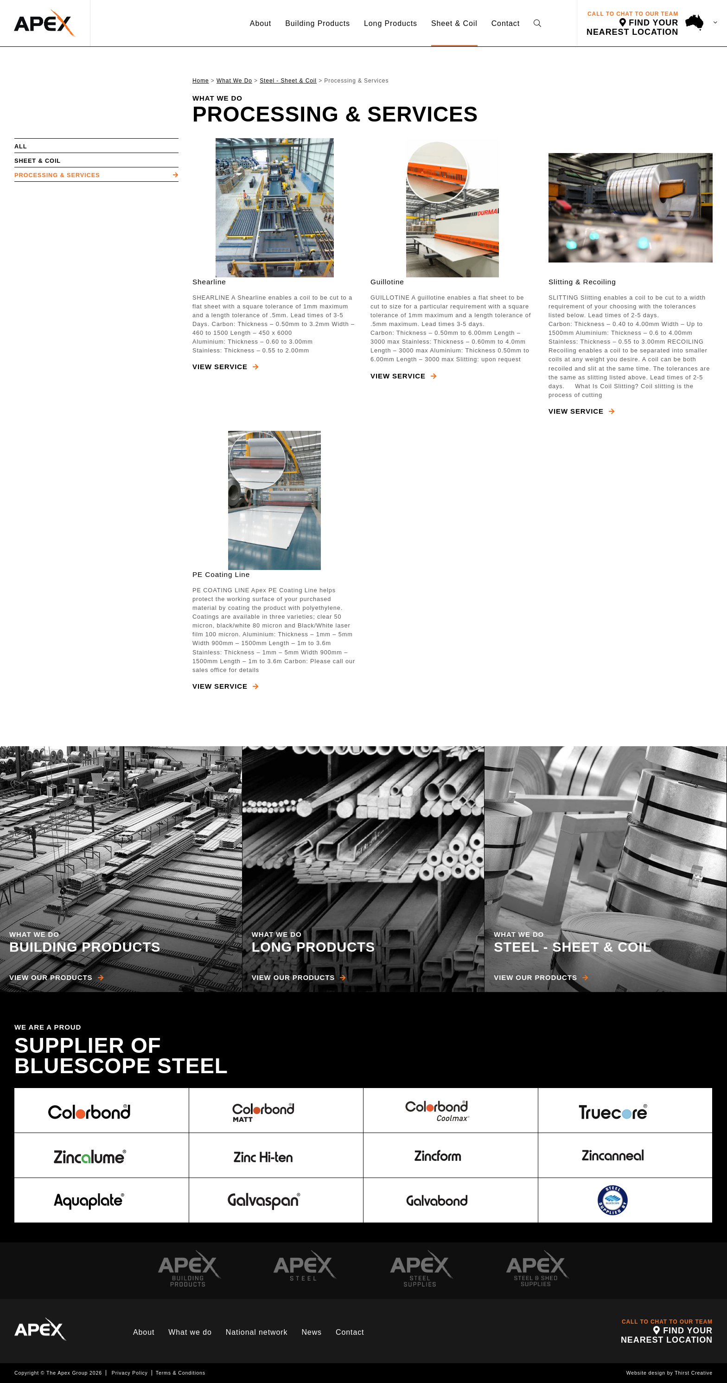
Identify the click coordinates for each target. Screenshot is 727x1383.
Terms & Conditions (180, 1373)
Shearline (209, 282)
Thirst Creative (694, 1373)
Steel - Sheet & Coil (288, 80)
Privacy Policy (130, 1373)
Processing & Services (57, 175)
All (20, 146)
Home (200, 80)
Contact (505, 23)
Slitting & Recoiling (582, 282)
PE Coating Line (221, 574)
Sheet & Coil (454, 23)
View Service (225, 367)
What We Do (234, 80)
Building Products (317, 23)
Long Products (390, 23)
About (260, 23)
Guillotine (387, 282)
